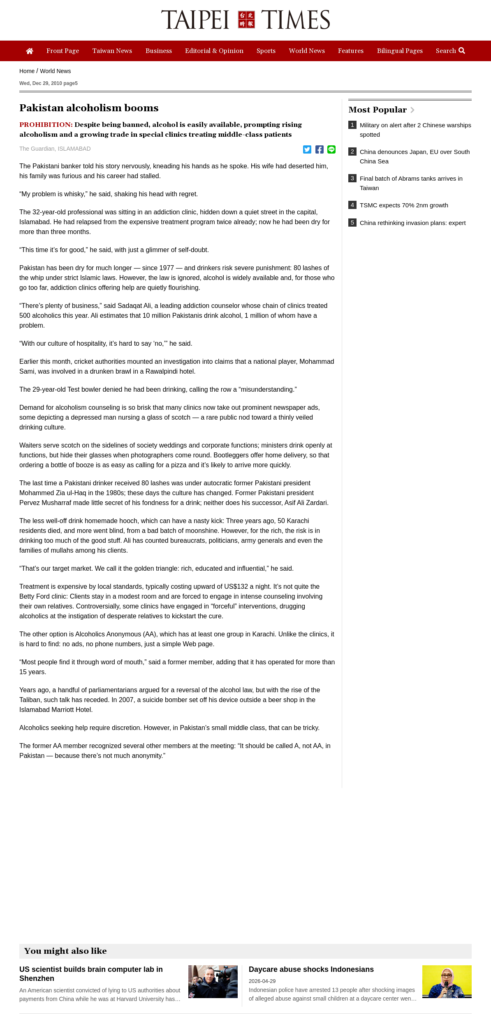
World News (55, 71)
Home (27, 71)
